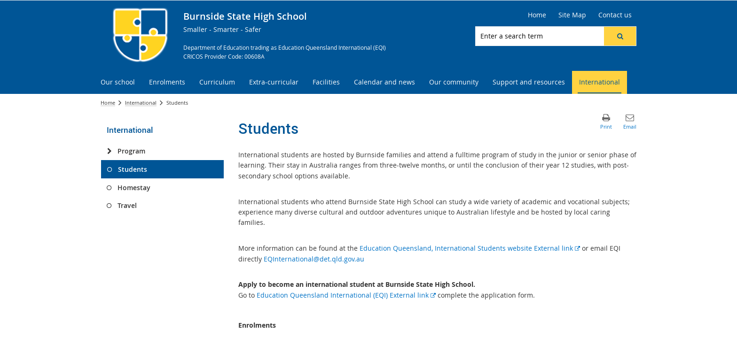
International (141, 102)
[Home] (537, 15)
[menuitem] (118, 82)
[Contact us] (615, 15)
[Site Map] (572, 15)
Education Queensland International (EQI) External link (346, 295)
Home (108, 102)
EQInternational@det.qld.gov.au (314, 258)
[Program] (109, 151)
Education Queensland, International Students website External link (470, 248)
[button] (620, 36)
